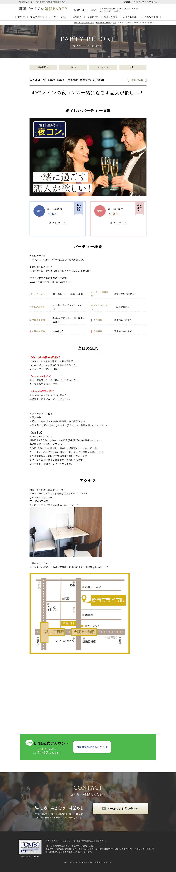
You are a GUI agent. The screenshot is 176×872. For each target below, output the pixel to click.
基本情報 (42, 67)
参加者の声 (92, 17)
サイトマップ (138, 2)
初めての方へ (37, 17)
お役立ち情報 (130, 17)
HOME (21, 17)
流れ (72, 67)
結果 (131, 67)
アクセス (101, 67)
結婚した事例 (111, 17)
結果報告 (77, 17)
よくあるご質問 (150, 17)
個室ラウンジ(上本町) (92, 80)
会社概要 (127, 2)
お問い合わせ (152, 2)
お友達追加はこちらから (90, 747)
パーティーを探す (58, 17)
